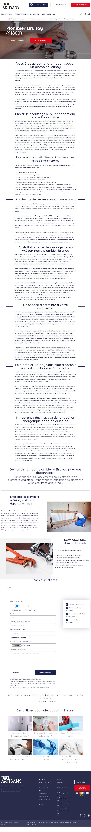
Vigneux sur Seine (38, 94)
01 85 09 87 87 (40, 41)
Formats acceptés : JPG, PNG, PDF (20, 642)
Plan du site (73, 822)
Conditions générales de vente (61, 822)
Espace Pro (60, 782)
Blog (40, 790)
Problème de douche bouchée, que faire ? (20, 734)
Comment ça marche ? (22, 14)
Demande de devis (17, 41)
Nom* (12, 614)
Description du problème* (18, 650)
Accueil (7, 19)
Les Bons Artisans (8, 822)
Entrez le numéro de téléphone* (20, 622)
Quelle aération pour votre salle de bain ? (45, 734)
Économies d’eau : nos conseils (45, 757)
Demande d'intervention (80, 4)
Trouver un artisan (48, 14)
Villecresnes (65, 94)
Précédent (16, 672)
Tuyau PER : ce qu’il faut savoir (71, 734)
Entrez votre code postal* (18, 629)
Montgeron (56, 94)
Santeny (30, 94)
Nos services (60, 816)
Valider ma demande (45, 672)
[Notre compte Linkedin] (81, 14)
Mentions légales (31, 822)
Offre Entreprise (43, 796)
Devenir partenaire (44, 799)
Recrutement (60, 785)
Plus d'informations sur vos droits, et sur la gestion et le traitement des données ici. (29, 687)
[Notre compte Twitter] (89, 14)
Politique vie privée (31, 824)
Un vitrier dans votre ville (64, 808)
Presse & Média (43, 793)
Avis (40, 802)
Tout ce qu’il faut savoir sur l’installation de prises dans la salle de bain (71, 759)
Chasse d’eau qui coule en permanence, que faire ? (20, 757)
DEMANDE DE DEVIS (61, 4)
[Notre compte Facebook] (85, 14)
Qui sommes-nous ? (7, 14)
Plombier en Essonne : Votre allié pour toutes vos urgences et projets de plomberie (37, 19)
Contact (41, 805)
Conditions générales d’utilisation (45, 822)
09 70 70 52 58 (40, 5)
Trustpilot (9, 587)
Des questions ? (35, 14)
